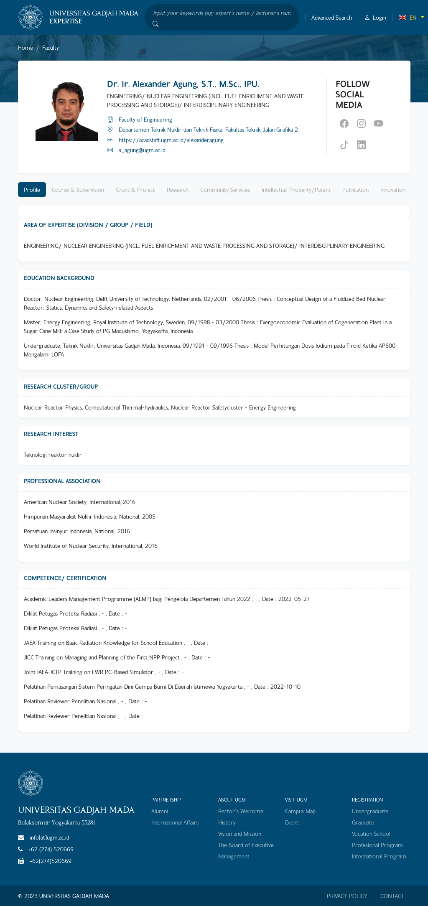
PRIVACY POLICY (347, 896)
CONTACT (392, 896)
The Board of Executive (246, 844)
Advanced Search (331, 17)
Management (234, 856)
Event (291, 822)
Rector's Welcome (240, 810)
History (227, 822)
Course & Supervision (78, 189)
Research (178, 189)
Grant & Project (135, 189)
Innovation (392, 189)
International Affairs (175, 822)
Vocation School (371, 833)
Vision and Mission (239, 833)
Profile (32, 189)
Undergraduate (370, 810)
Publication (355, 189)
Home (25, 47)
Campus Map (300, 810)
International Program (379, 856)
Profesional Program (377, 844)
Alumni (159, 810)
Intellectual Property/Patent (296, 189)
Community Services (225, 189)
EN (407, 17)
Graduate (363, 822)
